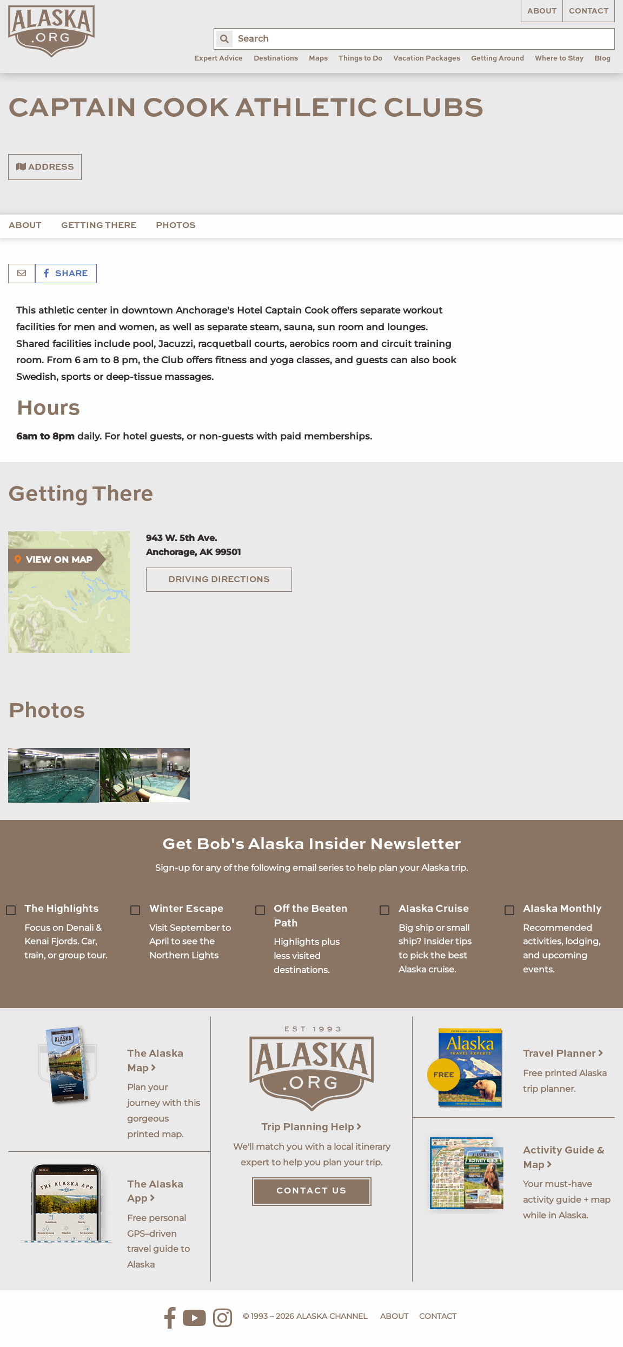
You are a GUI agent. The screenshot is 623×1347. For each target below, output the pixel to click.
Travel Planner (563, 1054)
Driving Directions (219, 580)
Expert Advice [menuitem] (218, 58)
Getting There (98, 226)
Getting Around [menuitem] (497, 58)
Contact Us (311, 1191)
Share (66, 274)
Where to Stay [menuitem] (559, 58)
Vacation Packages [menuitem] (426, 58)
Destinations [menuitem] (276, 58)
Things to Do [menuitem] (360, 58)
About (541, 11)
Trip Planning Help (311, 1127)
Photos (176, 226)
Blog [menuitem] (602, 58)
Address (45, 167)
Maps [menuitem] (318, 58)
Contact (588, 11)
